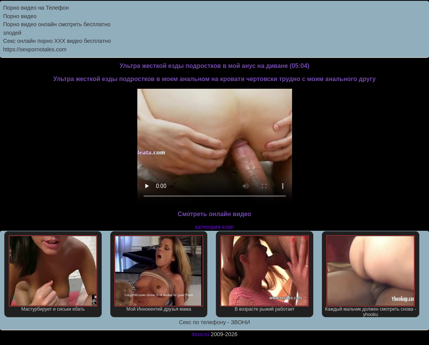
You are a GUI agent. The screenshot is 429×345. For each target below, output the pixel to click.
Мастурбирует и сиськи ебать (53, 273)
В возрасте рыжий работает (264, 273)
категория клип (214, 227)
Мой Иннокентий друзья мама (159, 273)
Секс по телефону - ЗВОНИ (214, 322)
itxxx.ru (200, 334)
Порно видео (19, 16)
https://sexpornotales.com (35, 49)
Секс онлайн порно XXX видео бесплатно (57, 41)
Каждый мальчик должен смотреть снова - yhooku (370, 276)
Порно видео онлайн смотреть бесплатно (56, 24)
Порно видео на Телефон (36, 8)
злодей (12, 33)
